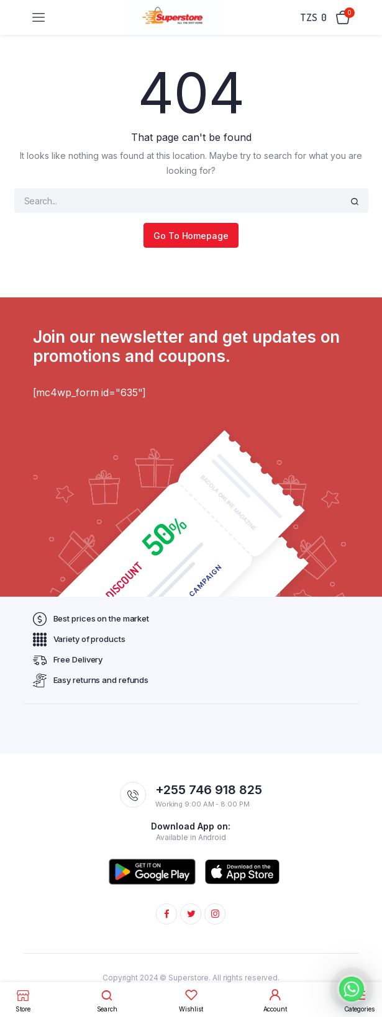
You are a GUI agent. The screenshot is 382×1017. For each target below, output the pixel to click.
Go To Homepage (191, 235)
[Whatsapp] (351, 989)
